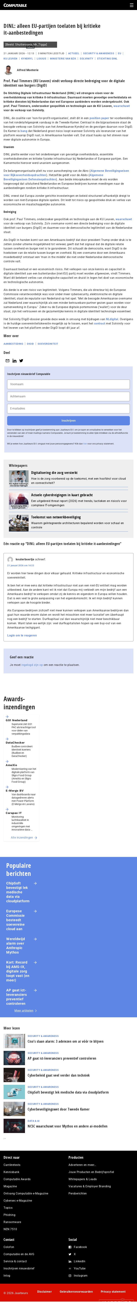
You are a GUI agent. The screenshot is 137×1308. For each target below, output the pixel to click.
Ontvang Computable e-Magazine (26, 1193)
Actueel (74, 53)
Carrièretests (12, 1165)
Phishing (9, 1215)
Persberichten (77, 1193)
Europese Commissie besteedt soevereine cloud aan (15, 920)
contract (99, 323)
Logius (41, 58)
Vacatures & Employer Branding (89, 1186)
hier (85, 443)
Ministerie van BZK (63, 58)
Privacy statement (113, 1291)
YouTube (80, 1268)
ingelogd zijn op (32, 665)
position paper (99, 118)
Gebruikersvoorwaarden (76, 1291)
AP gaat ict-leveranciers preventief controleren (16, 997)
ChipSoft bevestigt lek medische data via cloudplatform (18, 892)
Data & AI (34, 1120)
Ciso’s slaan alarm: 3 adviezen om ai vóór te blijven (65, 1041)
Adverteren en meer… (82, 1165)
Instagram (81, 1275)
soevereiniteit (48, 343)
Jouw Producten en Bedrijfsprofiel (91, 1172)
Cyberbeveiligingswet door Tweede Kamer (59, 1109)
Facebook (80, 1247)
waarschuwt (121, 106)
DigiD (30, 343)
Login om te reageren (22, 635)
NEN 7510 (10, 1229)
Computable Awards (17, 1179)
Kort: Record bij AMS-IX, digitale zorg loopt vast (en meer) (17, 971)
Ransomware (12, 1222)
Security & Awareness (98, 53)
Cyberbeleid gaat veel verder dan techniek (59, 1075)
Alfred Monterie (28, 70)
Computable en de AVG (19, 1254)
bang (24, 131)
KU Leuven (10, 58)
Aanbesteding (13, 343)
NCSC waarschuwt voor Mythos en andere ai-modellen (68, 1126)
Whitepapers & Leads (82, 1179)
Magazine (10, 1186)
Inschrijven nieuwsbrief (19, 1268)
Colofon (9, 1247)
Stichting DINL (107, 58)
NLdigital (112, 319)
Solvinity (86, 58)
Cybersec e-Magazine (18, 1200)
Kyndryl (27, 58)
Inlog (7, 1275)
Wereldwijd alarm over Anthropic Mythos (15, 945)
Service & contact (15, 1261)
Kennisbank (11, 1172)
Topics (8, 1207)
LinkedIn (79, 1261)
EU (119, 53)
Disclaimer (44, 1291)
